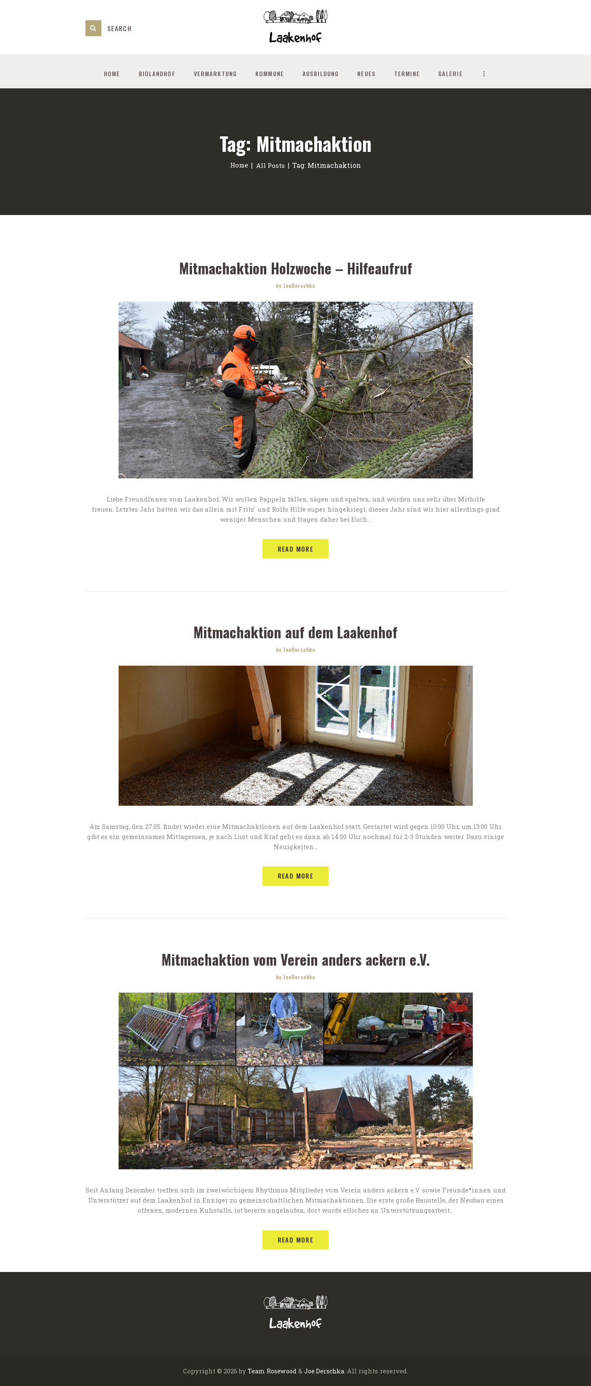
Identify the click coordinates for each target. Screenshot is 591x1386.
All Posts (271, 165)
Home (238, 165)
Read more (296, 548)
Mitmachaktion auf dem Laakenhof (296, 631)
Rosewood (280, 1371)
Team (254, 1371)
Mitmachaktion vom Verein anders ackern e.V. (295, 959)
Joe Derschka (325, 1371)
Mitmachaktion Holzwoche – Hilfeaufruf (295, 268)
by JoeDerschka (295, 285)
